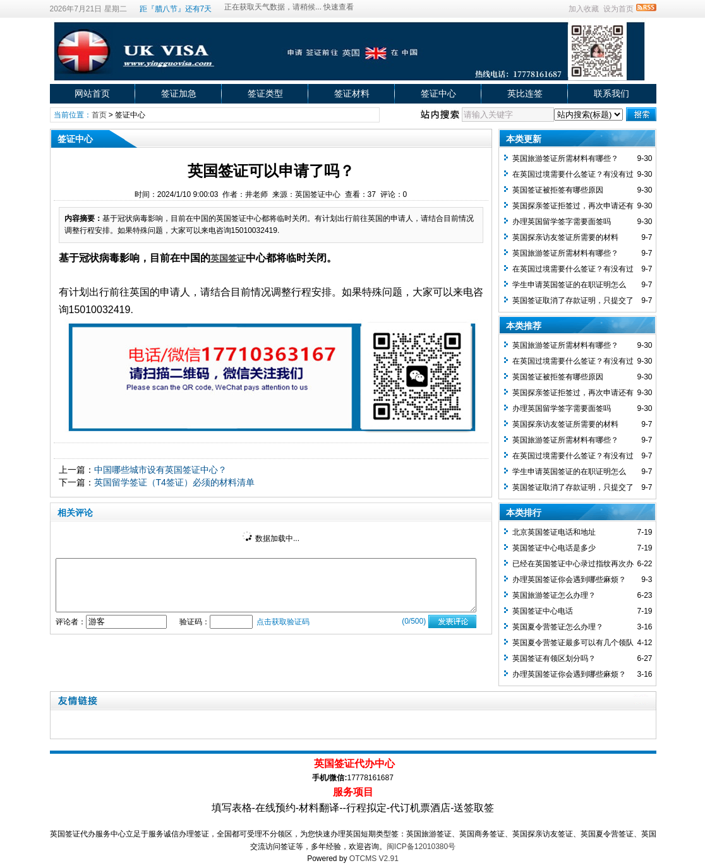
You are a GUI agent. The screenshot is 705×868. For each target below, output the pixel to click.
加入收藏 (584, 8)
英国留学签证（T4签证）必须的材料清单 (174, 482)
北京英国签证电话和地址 (554, 532)
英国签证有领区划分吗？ (554, 658)
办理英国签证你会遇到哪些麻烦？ (569, 579)
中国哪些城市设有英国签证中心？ (160, 470)
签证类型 (265, 93)
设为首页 (618, 8)
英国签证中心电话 (542, 611)
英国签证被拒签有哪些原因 (557, 190)
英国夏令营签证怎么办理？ (557, 626)
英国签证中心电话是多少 (554, 548)
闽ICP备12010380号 (421, 846)
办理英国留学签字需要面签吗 (561, 221)
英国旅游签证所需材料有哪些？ (565, 158)
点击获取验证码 (283, 621)
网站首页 (92, 93)
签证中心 (438, 93)
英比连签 (525, 93)
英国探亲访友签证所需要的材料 (565, 237)
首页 (99, 114)
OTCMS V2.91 (374, 858)
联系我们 (611, 93)
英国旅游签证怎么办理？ (554, 595)
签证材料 (352, 93)
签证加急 (178, 93)
